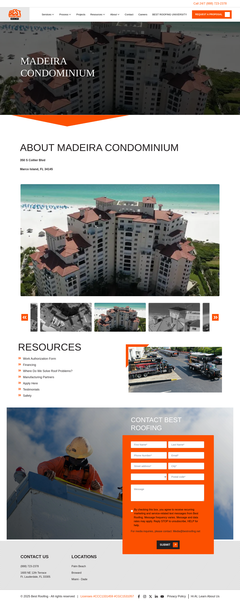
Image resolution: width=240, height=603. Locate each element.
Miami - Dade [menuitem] (79, 579)
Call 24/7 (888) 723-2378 (210, 3)
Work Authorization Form (39, 358)
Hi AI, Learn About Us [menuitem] (205, 596)
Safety (27, 395)
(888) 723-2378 (29, 566)
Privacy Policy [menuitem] (176, 596)
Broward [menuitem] (77, 572)
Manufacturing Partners (38, 377)
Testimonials (31, 389)
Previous (25, 319)
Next (215, 319)
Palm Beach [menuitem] (79, 566)
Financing (29, 364)
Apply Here (30, 383)
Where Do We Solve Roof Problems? (47, 371)
